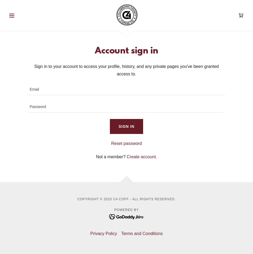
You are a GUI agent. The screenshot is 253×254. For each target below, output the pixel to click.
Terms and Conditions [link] (142, 233)
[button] (24, 15)
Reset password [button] (126, 143)
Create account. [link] (142, 157)
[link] (126, 15)
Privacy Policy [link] (103, 233)
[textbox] (127, 89)
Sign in (126, 126)
